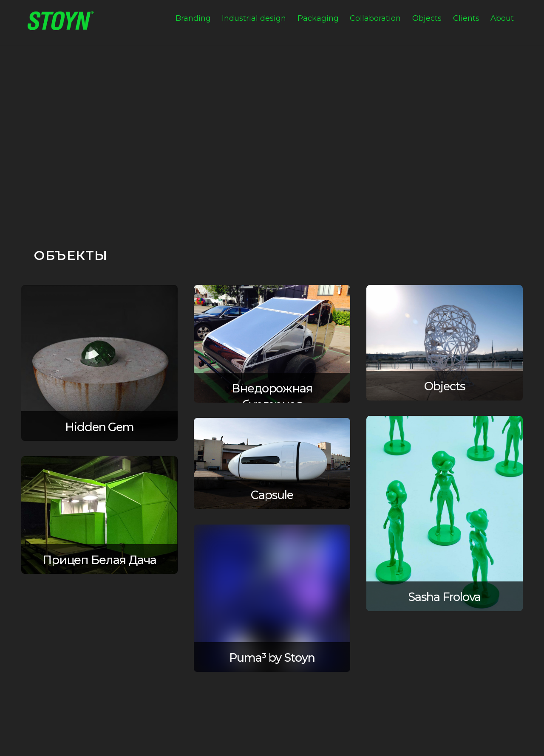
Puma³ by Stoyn (272, 658)
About (502, 18)
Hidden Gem (99, 427)
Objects (427, 18)
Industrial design (254, 18)
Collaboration (375, 18)
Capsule (272, 495)
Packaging (318, 18)
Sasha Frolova (444, 597)
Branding (193, 18)
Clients (466, 18)
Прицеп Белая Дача (99, 560)
